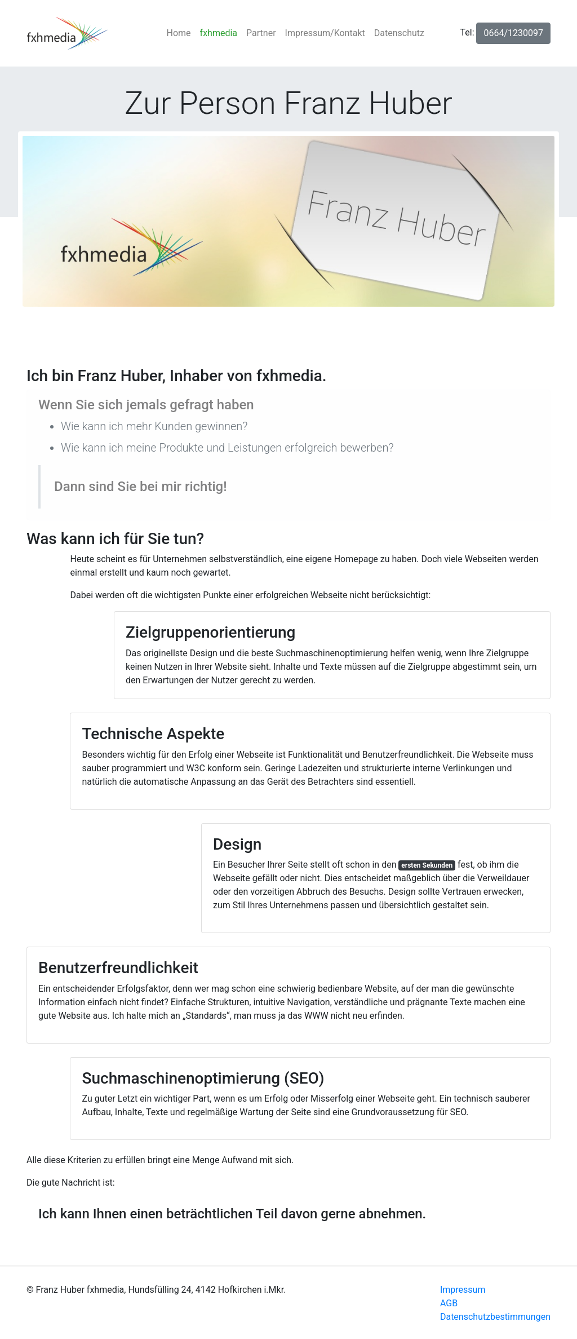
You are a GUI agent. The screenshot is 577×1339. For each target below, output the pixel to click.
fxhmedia (218, 33)
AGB (449, 1303)
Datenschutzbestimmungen (495, 1316)
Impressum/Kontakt (325, 33)
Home (181, 32)
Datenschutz (399, 33)
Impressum (463, 1289)
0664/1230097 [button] (513, 33)
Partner (261, 33)
